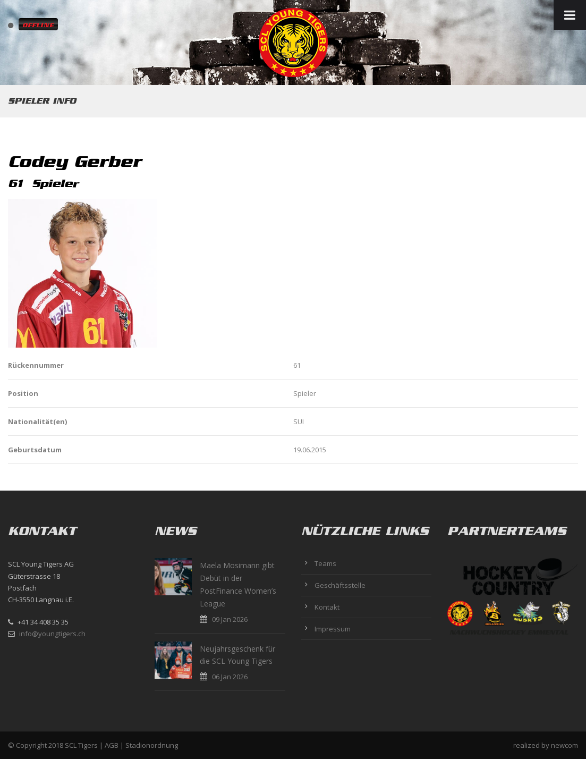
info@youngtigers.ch (52, 633)
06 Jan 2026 (230, 676)
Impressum (333, 629)
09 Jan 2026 (230, 619)
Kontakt (327, 607)
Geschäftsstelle (340, 585)
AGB (111, 745)
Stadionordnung (151, 745)
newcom (564, 745)
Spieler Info (42, 101)
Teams (325, 563)
